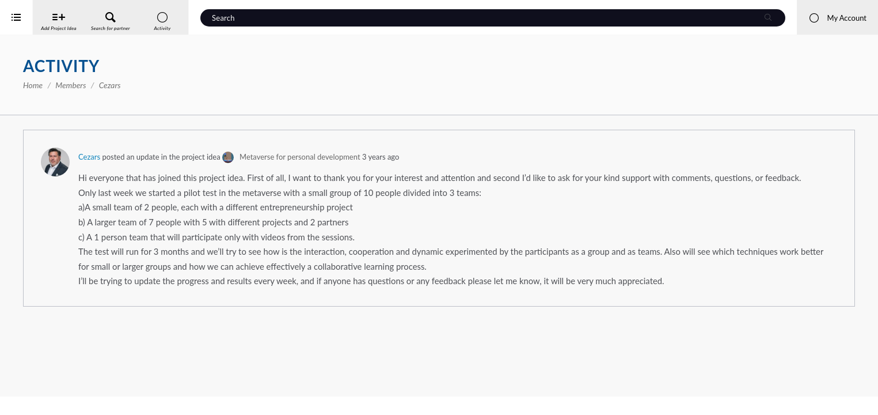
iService (34, 398)
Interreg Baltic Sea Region (48, 389)
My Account (837, 18)
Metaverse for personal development (466, 156)
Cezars (256, 156)
